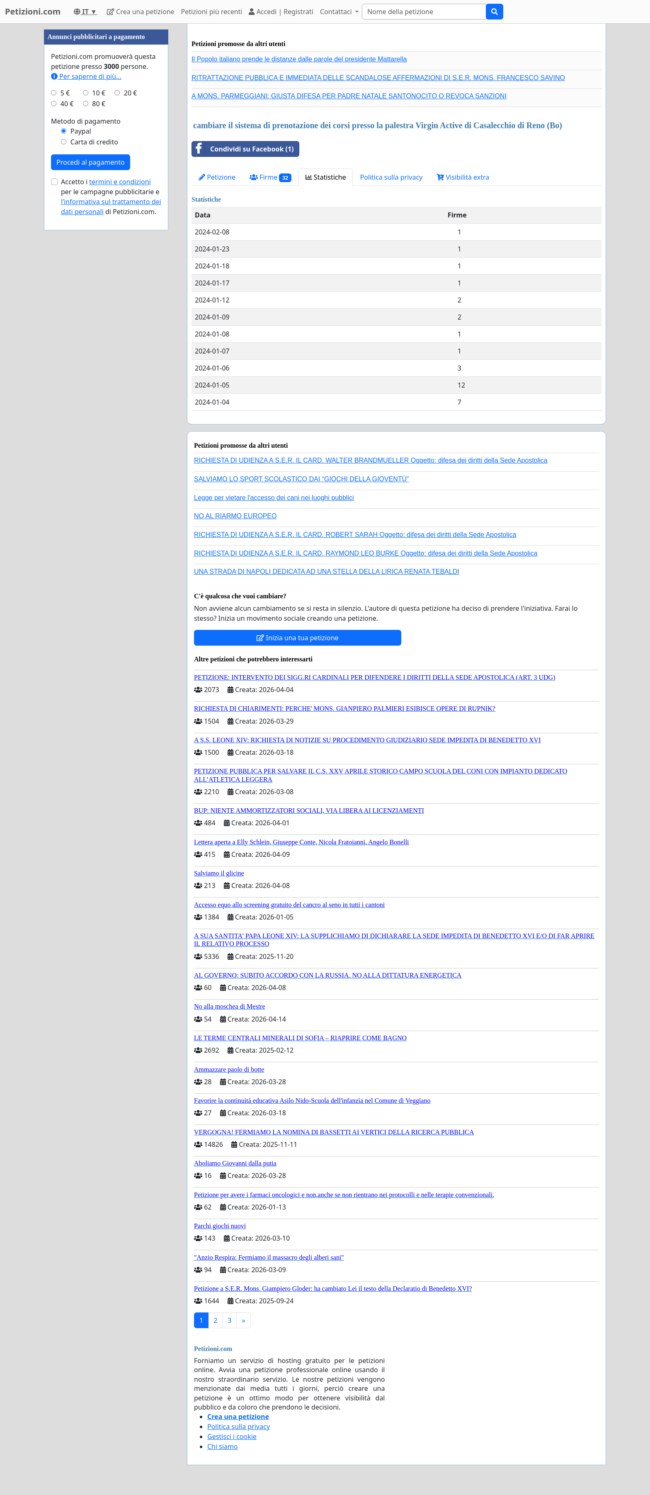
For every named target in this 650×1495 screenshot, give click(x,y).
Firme (270, 177)
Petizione (217, 177)
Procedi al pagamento (90, 162)
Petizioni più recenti (212, 11)
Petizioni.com (33, 11)
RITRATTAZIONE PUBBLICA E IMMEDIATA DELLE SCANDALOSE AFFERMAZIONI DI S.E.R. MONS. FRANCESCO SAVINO (378, 77)
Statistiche (326, 177)
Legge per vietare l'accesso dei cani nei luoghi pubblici (274, 497)
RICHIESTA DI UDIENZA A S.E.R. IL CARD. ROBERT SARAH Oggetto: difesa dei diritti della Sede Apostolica (355, 534)
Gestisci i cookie (232, 1436)
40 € (67, 103)
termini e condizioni (119, 181)
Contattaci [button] (337, 11)
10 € (98, 93)
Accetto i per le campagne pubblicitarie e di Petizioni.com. (111, 196)
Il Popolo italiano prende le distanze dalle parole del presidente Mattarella (299, 59)
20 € (130, 93)
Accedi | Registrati (281, 11)
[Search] (424, 12)
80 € (98, 103)
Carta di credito (94, 141)
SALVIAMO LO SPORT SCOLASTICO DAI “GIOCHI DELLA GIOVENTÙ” (301, 479)
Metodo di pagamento (86, 121)
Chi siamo (222, 1446)
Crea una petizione (141, 11)
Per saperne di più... (86, 76)
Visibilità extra (463, 177)
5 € (65, 93)
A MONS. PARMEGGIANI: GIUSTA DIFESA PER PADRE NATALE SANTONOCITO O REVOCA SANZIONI (349, 96)
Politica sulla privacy (391, 177)
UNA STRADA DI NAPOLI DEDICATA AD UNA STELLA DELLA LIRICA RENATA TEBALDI (326, 571)
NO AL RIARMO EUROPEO (235, 515)
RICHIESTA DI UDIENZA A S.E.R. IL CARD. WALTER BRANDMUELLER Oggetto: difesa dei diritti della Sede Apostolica (371, 460)
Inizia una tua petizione (297, 637)
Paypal (80, 131)
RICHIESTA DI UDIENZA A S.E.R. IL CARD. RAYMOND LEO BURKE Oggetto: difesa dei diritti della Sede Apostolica (365, 553)
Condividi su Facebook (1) (243, 148)
